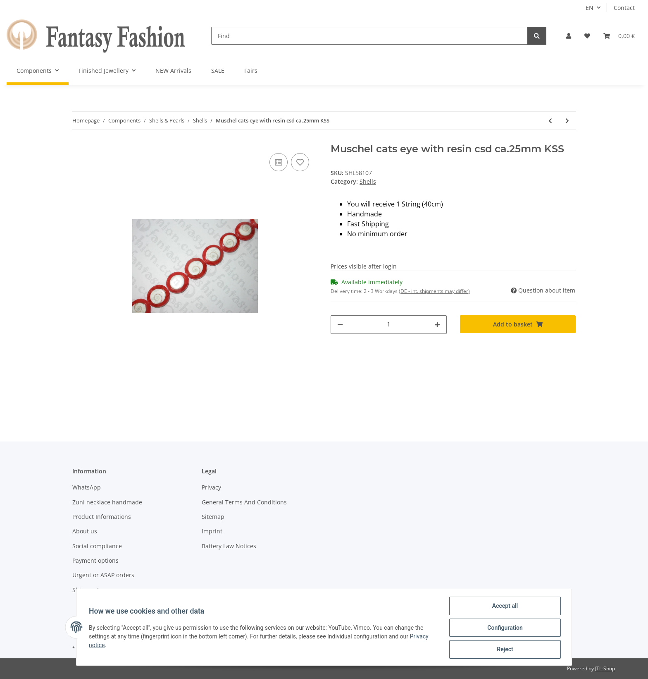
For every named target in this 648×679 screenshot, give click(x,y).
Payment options (95, 560)
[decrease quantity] (340, 325)
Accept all (504, 606)
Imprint (212, 531)
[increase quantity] (437, 325)
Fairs (250, 70)
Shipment (85, 590)
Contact (624, 8)
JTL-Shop (605, 668)
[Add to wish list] (300, 162)
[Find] (369, 36)
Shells (368, 181)
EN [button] (589, 8)
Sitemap (213, 517)
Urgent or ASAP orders (103, 575)
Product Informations (101, 517)
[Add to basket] (518, 324)
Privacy (211, 487)
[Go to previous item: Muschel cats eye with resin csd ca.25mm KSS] (550, 121)
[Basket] (619, 36)
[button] (569, 36)
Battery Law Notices (229, 546)
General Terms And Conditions (244, 502)
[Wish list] (587, 36)
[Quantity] (389, 325)
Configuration (504, 628)
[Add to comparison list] (278, 162)
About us (84, 531)
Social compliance (97, 546)
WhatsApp (86, 487)
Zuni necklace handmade (107, 502)
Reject (504, 649)
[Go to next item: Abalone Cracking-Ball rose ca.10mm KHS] (567, 121)
